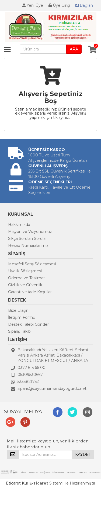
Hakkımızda (19, 224)
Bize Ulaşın (18, 310)
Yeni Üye (32, 5)
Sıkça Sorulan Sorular (27, 238)
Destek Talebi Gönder (28, 324)
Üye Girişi (59, 5)
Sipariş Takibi (20, 331)
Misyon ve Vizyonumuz (30, 231)
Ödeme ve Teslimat (26, 278)
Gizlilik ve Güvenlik (25, 285)
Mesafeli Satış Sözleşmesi (32, 264)
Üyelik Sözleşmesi (25, 271)
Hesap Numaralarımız (28, 245)
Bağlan (84, 5)
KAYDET (83, 454)
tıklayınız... (62, 117)
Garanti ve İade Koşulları (30, 291)
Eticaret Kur (17, 483)
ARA (74, 49)
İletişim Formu (21, 317)
